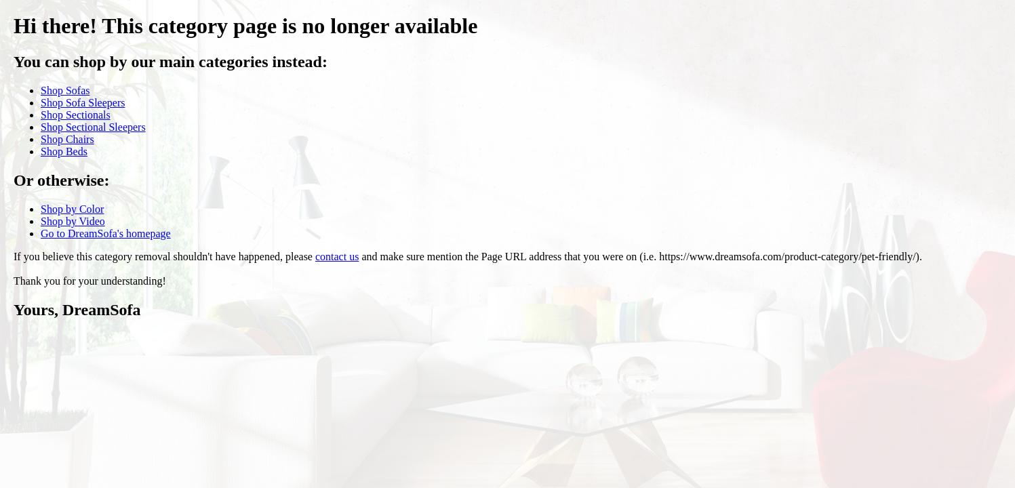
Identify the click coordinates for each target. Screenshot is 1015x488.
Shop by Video (73, 221)
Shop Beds (64, 151)
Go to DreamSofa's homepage (106, 233)
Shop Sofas (65, 90)
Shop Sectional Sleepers (93, 127)
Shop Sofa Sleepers (83, 102)
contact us (337, 256)
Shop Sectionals (76, 115)
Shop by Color (72, 209)
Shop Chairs (67, 139)
